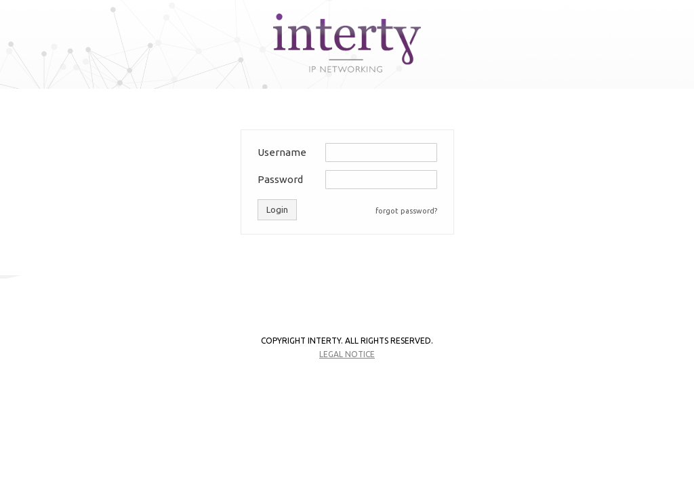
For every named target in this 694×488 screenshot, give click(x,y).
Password (280, 179)
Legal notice (347, 354)
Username (282, 152)
